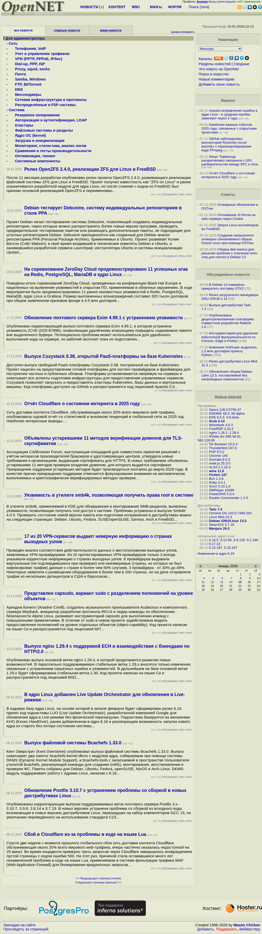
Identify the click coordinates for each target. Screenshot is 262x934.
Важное (228, 100)
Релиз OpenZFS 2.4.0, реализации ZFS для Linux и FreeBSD (90, 169)
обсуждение (164, 194)
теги (204, 7)
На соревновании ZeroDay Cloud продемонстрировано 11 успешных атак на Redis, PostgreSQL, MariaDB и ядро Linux (106, 272)
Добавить (205, 929)
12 (212, 582)
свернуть (188, 32)
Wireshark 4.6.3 (221, 425)
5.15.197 (215, 548)
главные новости (67, 30)
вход (213, 1)
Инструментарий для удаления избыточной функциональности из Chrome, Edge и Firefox (229, 337)
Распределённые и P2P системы (42, 105)
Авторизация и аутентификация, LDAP (48, 120)
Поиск (194, 7)
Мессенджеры (25, 95)
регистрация (226, 1)
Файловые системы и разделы (41, 130)
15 (240, 582)
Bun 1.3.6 (216, 479)
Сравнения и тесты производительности (50, 151)
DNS (16, 89)
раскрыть (177, 32)
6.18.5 (214, 540)
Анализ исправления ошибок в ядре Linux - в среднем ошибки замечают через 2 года (229, 114)
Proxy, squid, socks (29, 69)
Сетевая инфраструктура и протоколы (48, 100)
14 (230, 582)
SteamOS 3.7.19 (221, 525)
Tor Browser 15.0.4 (223, 444)
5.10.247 (230, 548)
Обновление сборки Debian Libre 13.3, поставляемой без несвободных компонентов (226, 375)
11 (203, 582)
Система (17, 110)
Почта (17, 74)
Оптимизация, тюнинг (32, 156)
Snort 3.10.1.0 (220, 486)
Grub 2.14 (217, 421)
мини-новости (111, 30)
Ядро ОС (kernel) (27, 135)
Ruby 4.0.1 (217, 482)
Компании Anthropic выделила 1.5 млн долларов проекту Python (229, 351)
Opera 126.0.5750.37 (225, 410)
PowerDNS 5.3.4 (221, 494)
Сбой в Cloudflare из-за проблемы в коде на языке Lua (85, 834)
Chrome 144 (218, 456)
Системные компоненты (34, 161)
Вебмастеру (249, 929)
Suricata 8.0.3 (219, 459)
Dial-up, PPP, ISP (27, 64)
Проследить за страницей (25, 929)
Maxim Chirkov (247, 925)
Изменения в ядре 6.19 (216, 553)
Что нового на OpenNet (219, 69)
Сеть (13, 43)
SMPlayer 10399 (221, 490)
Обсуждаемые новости (227, 274)
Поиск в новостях (214, 74)
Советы (228, 194)
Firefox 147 (218, 475)
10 (258, 578)
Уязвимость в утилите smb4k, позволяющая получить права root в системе (108, 495)
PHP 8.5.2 (217, 452)
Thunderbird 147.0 (223, 448)
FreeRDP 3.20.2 (221, 429)
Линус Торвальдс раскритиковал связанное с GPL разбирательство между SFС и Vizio (229, 160)
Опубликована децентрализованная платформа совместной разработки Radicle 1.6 (227, 321)
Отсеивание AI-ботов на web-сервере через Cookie (228, 217)
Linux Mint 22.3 (220, 517)
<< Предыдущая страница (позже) (98, 878)
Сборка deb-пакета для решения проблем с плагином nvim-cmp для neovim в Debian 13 (229, 253)
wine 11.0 (216, 471)
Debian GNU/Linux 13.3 (228, 521)
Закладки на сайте (19, 925)
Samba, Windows (27, 79)
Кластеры (21, 125)
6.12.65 (226, 540)
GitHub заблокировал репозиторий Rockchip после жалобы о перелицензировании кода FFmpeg (226, 144)
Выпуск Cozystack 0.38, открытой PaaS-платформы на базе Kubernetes (103, 356)
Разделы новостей (215, 64)
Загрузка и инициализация (36, 141)
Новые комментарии (216, 79)
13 (221, 582)
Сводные (241, 64)
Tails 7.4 (215, 509)
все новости (23, 30)
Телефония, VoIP (27, 49)
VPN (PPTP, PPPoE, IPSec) (35, 59)
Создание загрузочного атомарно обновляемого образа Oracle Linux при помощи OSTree (227, 239)
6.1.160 (252, 540)
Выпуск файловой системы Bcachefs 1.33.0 (72, 742)
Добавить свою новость (219, 84)
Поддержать (226, 929)
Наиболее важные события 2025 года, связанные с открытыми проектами (229, 128)
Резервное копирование (34, 115)
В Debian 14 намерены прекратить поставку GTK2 (223, 286)
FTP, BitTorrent (25, 84)
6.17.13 (214, 544)
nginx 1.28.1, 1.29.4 (224, 433)
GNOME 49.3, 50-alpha (227, 413)
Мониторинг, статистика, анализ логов (47, 146)
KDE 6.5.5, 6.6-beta (224, 417)
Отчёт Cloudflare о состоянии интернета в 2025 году (82, 403)
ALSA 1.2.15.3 (220, 467)
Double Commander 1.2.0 (228, 498)
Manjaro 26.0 (219, 528)
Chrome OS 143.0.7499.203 (230, 513)
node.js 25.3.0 (220, 463)
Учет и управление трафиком (39, 54)
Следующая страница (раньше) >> (98, 882)
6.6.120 (239, 540)
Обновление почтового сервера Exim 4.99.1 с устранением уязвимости (104, 317)
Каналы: (206, 59)
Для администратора (25, 38)
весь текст (185, 194)
